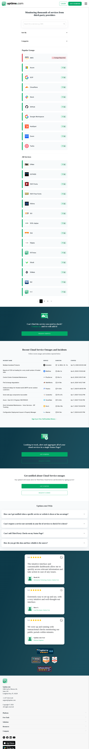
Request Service (44, 333)
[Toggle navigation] (86, 4)
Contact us (36, 326)
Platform (44, 713)
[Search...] (44, 24)
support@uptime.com (9, 700)
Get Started (44, 454)
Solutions (44, 722)
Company (44, 731)
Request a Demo (44, 461)
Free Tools (44, 717)
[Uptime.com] (5, 680)
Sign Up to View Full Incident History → (44, 419)
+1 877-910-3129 (8, 698)
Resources (44, 726)
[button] (44, 514)
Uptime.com (6, 687)
